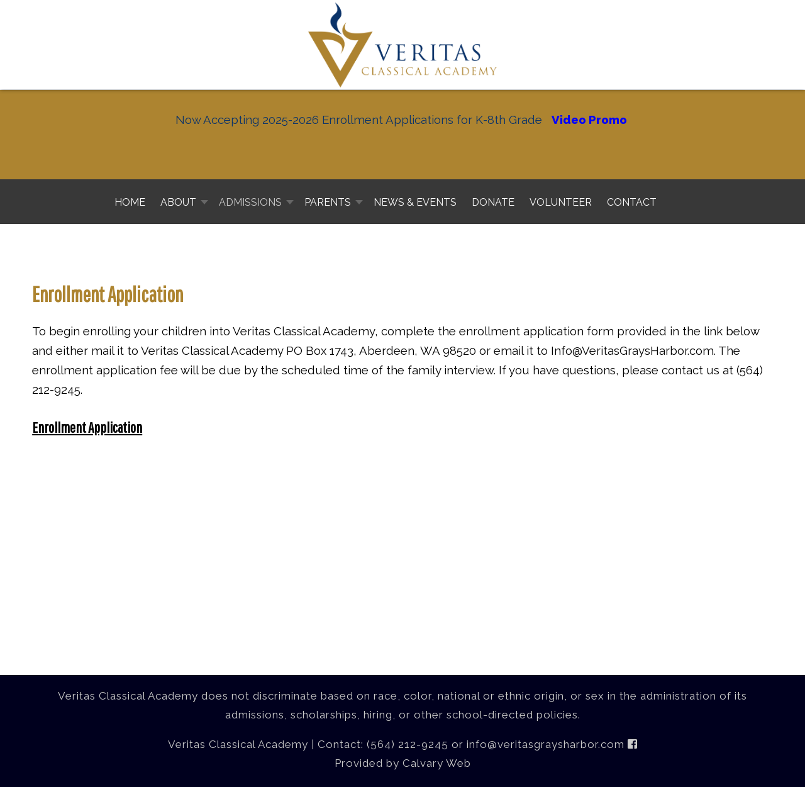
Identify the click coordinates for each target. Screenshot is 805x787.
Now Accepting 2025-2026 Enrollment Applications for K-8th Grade (358, 119)
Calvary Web (436, 763)
